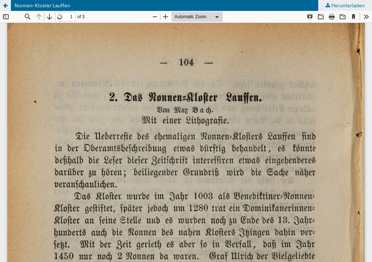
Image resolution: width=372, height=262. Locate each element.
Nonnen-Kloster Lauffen (42, 5)
